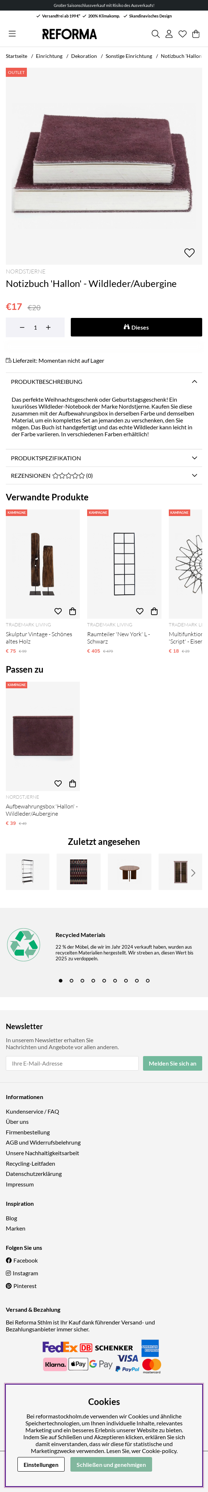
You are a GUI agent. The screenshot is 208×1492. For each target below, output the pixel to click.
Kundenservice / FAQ (32, 1111)
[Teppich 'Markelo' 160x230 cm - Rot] (78, 872)
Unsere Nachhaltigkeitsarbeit (42, 1152)
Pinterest (25, 1285)
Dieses (140, 327)
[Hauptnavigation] (12, 34)
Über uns (17, 1121)
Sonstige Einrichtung (129, 56)
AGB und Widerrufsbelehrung (43, 1142)
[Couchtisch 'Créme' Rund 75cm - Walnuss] (129, 872)
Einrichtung (49, 56)
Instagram (25, 1272)
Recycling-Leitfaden (30, 1163)
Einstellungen (41, 1464)
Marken (15, 1228)
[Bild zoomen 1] (104, 166)
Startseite (16, 56)
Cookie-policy (159, 1450)
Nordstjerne (25, 271)
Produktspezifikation (46, 457)
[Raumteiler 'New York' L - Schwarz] (124, 564)
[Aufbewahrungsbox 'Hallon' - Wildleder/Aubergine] (43, 736)
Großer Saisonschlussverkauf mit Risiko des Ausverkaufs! (104, 5)
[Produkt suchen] (156, 34)
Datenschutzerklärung (34, 1173)
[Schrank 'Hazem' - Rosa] (180, 872)
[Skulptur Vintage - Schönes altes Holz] (43, 564)
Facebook (25, 1260)
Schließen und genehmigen (111, 1464)
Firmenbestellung (28, 1132)
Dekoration (84, 56)
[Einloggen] (169, 34)
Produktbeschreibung (46, 381)
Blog (11, 1218)
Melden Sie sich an (172, 1063)
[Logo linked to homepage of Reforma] (69, 34)
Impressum (20, 1184)
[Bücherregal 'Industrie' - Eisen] (27, 872)
